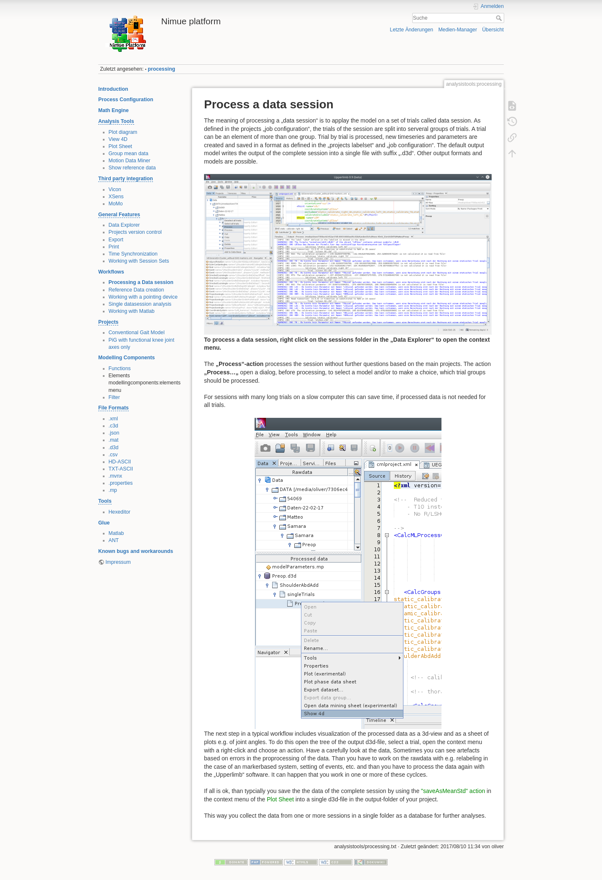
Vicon (115, 189)
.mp (113, 490)
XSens (116, 197)
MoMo (116, 204)
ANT (114, 540)
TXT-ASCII (121, 469)
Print (114, 247)
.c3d (113, 426)
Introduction (113, 89)
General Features (119, 214)
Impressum (118, 562)
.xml (113, 419)
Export (116, 240)
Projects (108, 322)
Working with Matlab (132, 311)
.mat (114, 440)
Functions (120, 368)
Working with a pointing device (143, 297)
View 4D (118, 139)
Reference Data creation (136, 290)
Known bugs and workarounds (135, 551)
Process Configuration (125, 99)
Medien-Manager (457, 30)
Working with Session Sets (139, 261)
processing (161, 69)
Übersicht (493, 30)
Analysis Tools (116, 121)
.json (114, 433)
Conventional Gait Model (137, 332)
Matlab (116, 533)
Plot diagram (123, 132)
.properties (121, 483)
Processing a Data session (141, 282)
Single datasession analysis (140, 304)
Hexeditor (119, 512)
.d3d (114, 447)
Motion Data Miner (129, 161)
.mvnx (115, 476)
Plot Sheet (121, 146)
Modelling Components (126, 358)
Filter (114, 397)
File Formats (113, 408)
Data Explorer (124, 225)
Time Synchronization (133, 254)
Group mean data (128, 153)
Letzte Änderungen (412, 30)
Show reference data (132, 168)
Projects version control (135, 232)
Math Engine (113, 110)
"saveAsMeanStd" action (453, 791)
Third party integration (125, 179)
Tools (105, 501)
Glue (104, 523)
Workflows (111, 272)
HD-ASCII (120, 462)
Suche (500, 18)
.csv (113, 455)
